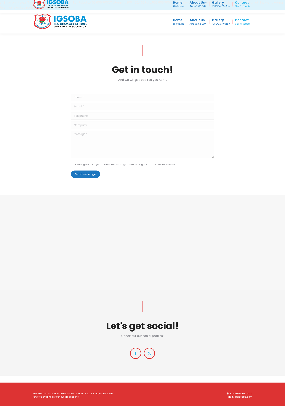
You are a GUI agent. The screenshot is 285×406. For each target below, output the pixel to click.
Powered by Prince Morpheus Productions (56, 396)
